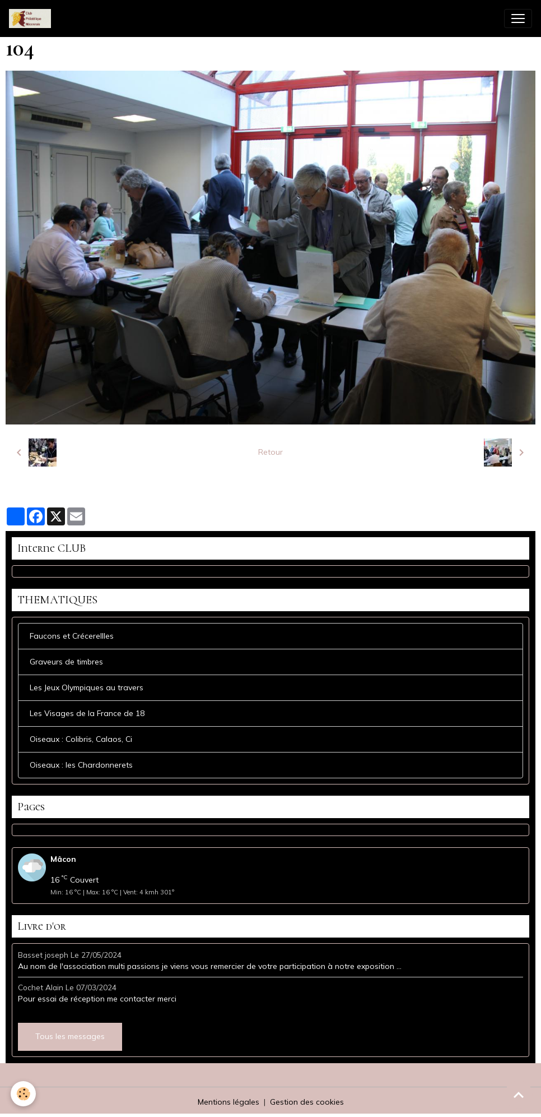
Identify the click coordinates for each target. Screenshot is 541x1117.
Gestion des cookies (307, 1102)
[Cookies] (23, 1093)
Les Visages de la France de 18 (87, 713)
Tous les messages (70, 1036)
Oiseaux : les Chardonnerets (81, 765)
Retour (270, 452)
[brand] (32, 18)
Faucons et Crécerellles (72, 636)
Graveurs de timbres (66, 662)
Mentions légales (228, 1102)
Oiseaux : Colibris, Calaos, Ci (81, 739)
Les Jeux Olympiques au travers (86, 687)
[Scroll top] (519, 1095)
